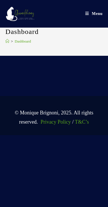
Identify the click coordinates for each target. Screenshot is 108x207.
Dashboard (23, 41)
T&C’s (82, 122)
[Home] (7, 41)
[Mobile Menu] (94, 14)
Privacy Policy (55, 122)
